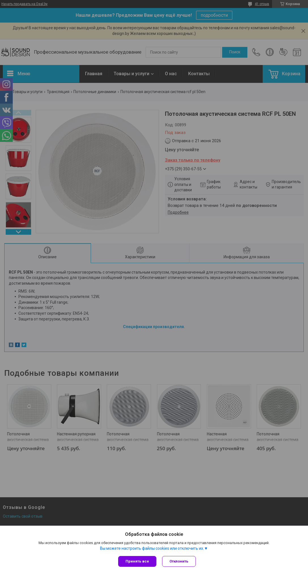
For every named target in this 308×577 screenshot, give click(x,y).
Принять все (137, 561)
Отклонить (178, 561)
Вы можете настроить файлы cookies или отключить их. (152, 548)
